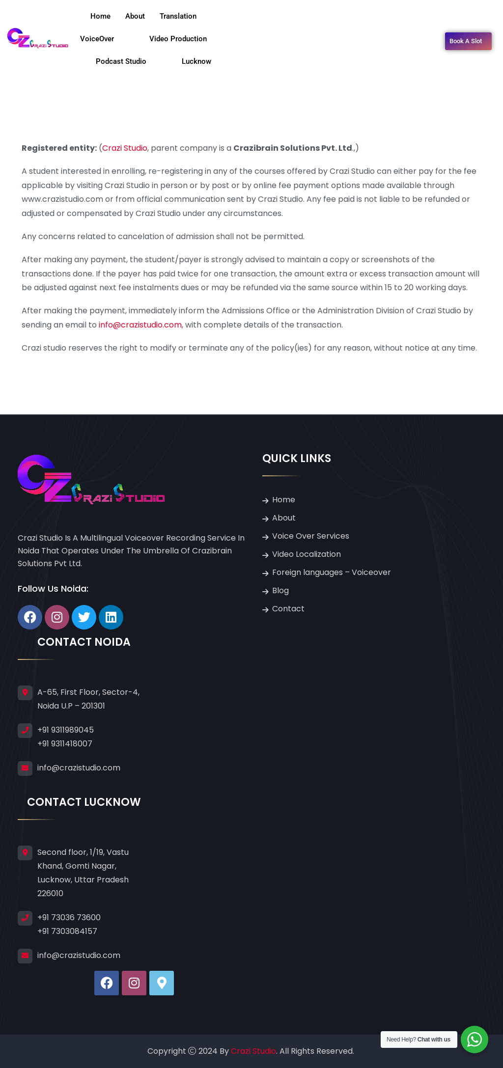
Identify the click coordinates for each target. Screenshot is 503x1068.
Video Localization (306, 554)
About (135, 16)
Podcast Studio (130, 61)
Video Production (186, 38)
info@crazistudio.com (140, 324)
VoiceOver (106, 38)
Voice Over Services (310, 536)
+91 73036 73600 (69, 917)
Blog (280, 590)
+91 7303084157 (67, 931)
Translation (187, 16)
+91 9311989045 (65, 730)
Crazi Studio (124, 148)
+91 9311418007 (64, 743)
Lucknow (196, 61)
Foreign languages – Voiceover (331, 572)
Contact (288, 608)
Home (100, 16)
